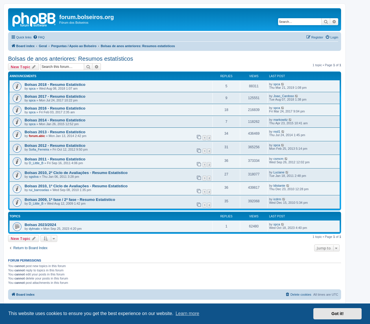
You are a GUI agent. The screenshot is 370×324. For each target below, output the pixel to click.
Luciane (279, 172)
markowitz (280, 119)
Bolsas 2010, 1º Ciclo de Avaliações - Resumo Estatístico (76, 186)
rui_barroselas (39, 190)
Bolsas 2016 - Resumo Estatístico (55, 108)
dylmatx (34, 228)
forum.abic (37, 136)
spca (32, 88)
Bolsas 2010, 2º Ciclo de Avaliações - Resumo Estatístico (76, 173)
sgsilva (34, 176)
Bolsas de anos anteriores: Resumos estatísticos (70, 58)
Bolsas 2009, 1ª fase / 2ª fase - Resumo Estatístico (70, 199)
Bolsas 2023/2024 (40, 225)
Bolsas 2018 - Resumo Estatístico (55, 84)
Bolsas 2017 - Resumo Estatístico (55, 96)
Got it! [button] (338, 313)
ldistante (279, 185)
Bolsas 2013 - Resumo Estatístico (55, 132)
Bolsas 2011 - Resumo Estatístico (55, 159)
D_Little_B (36, 163)
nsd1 (276, 131)
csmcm (278, 158)
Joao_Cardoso (283, 96)
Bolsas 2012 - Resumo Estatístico (55, 145)
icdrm (277, 199)
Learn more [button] (187, 313)
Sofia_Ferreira (39, 149)
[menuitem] (39, 37)
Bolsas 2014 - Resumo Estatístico (55, 120)
